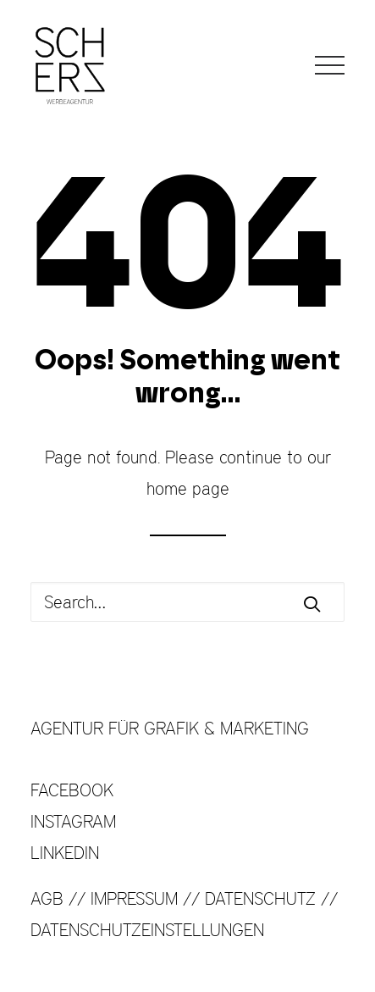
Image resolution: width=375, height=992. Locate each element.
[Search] (187, 602)
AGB (46, 898)
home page (187, 488)
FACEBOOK (71, 790)
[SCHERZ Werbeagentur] (69, 65)
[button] (329, 65)
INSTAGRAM (73, 821)
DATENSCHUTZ (260, 898)
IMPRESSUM (134, 898)
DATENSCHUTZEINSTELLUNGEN (147, 929)
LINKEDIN (64, 852)
